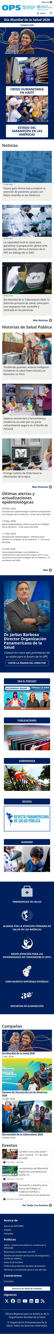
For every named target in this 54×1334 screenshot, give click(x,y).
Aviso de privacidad (13, 1262)
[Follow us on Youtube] (25, 1301)
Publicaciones (27, 720)
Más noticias (40, 320)
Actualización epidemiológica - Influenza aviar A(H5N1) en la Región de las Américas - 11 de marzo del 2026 (26, 539)
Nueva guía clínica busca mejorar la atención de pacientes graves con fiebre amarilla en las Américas (24, 192)
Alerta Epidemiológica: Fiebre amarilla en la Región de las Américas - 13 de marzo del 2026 (25, 525)
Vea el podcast (27, 681)
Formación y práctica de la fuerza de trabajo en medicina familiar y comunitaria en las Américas (34, 1190)
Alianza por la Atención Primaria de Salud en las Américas (27, 928)
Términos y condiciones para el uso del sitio (25, 1269)
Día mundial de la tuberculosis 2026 (22, 1134)
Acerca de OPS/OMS (14, 1226)
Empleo (7, 1229)
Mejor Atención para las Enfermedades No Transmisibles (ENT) (27, 955)
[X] (7, 1301)
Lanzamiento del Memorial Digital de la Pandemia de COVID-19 (33, 1171)
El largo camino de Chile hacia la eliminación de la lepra (22, 474)
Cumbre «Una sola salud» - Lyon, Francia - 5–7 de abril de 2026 (33, 1155)
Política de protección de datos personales (24, 1266)
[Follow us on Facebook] (13, 1301)
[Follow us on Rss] (42, 1301)
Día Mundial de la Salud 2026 (18, 1053)
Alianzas (27, 841)
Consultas (9, 1281)
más (45, 570)
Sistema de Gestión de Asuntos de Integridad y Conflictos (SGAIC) (27, 1257)
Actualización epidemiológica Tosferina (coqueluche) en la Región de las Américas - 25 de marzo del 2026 (26, 512)
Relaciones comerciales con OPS (19, 1251)
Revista (27, 801)
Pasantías (8, 1233)
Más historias (40, 486)
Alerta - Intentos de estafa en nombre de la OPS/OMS (25, 1246)
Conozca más (27, 25)
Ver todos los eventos (35, 1205)
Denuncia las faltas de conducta (27, 1288)
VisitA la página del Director (27, 662)
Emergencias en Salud (27, 901)
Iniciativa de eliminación (27, 1006)
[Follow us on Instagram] (19, 1301)
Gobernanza (27, 760)
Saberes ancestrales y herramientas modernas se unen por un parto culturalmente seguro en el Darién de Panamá (25, 423)
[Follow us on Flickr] (37, 1301)
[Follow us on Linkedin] (31, 1301)
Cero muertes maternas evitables (27, 981)
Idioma (46, 2)
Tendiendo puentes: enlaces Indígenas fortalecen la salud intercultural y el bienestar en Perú (26, 370)
